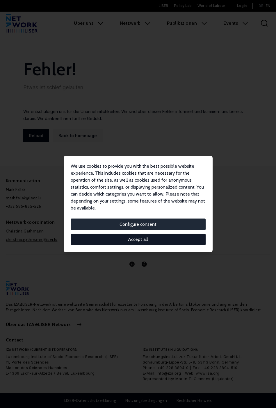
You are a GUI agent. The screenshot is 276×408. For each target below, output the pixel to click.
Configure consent (138, 224)
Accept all (138, 239)
